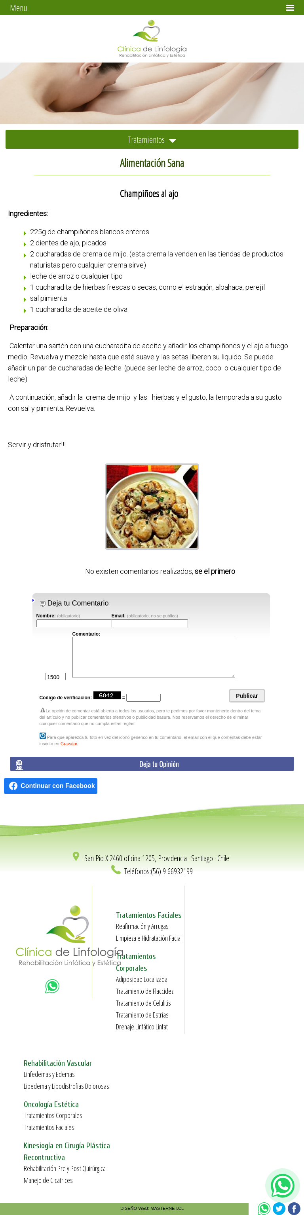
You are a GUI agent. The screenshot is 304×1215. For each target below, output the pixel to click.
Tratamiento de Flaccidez (144, 991)
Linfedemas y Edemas (49, 1074)
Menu (18, 7)
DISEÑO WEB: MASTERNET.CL (152, 1208)
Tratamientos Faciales (49, 1127)
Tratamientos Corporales (53, 1115)
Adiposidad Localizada (141, 979)
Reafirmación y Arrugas (142, 926)
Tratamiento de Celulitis (143, 1003)
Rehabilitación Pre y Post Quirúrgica (65, 1168)
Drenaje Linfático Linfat (142, 1026)
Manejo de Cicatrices (48, 1180)
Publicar (247, 696)
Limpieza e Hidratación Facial (149, 938)
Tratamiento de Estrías (142, 1014)
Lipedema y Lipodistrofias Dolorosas (66, 1086)
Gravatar (69, 743)
